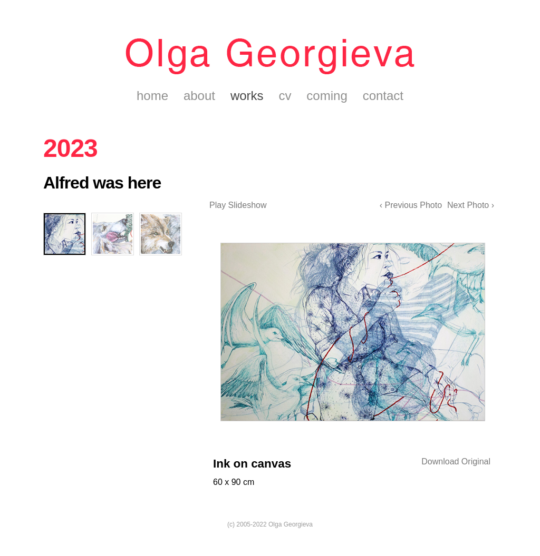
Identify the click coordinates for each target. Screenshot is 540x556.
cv (284, 95)
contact (383, 95)
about (199, 95)
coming (326, 95)
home (152, 95)
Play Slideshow (238, 205)
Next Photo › (470, 205)
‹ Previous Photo (411, 205)
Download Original (455, 461)
